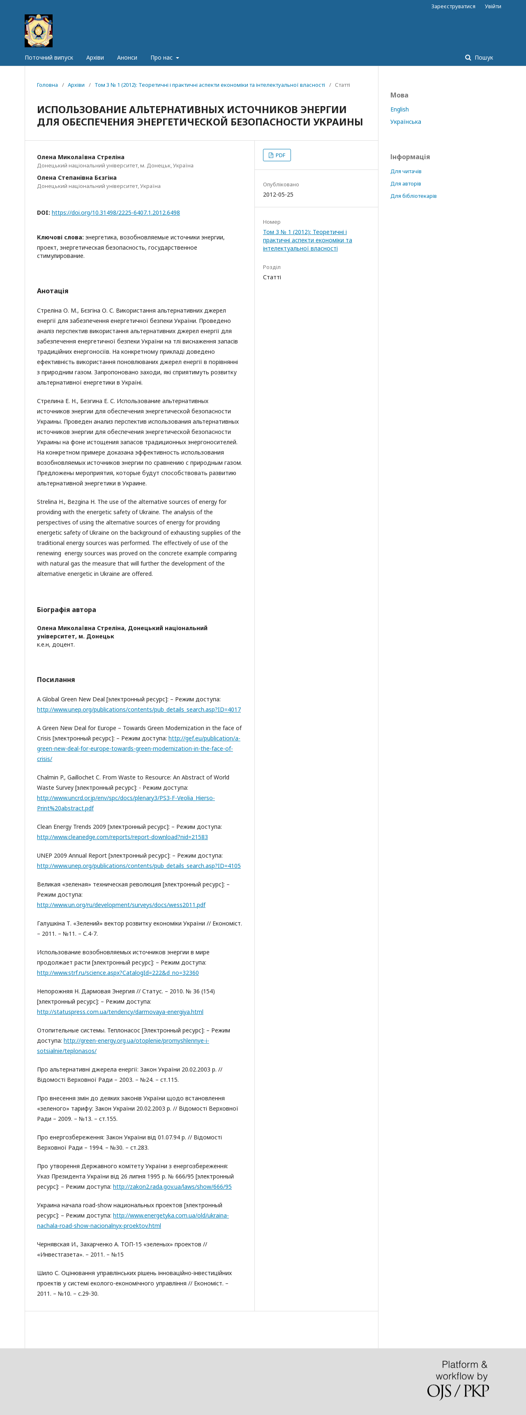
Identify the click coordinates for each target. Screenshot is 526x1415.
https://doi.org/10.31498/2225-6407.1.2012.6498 (116, 212)
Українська (405, 121)
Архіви (95, 57)
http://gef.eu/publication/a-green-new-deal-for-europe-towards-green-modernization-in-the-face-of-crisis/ (138, 748)
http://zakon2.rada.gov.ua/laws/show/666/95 (172, 1186)
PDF (280, 155)
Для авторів (405, 183)
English (399, 109)
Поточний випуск (49, 57)
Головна (47, 84)
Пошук (483, 57)
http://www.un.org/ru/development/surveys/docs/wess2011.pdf (121, 905)
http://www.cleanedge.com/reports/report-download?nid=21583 (122, 837)
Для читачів (406, 171)
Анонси (127, 57)
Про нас (162, 57)
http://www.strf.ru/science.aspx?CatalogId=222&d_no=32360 (118, 973)
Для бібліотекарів (413, 195)
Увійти (493, 6)
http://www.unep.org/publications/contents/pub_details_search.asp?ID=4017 (139, 709)
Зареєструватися (453, 6)
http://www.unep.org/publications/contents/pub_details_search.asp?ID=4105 (139, 866)
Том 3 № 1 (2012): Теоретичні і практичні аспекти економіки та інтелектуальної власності (210, 84)
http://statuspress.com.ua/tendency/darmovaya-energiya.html (120, 1012)
